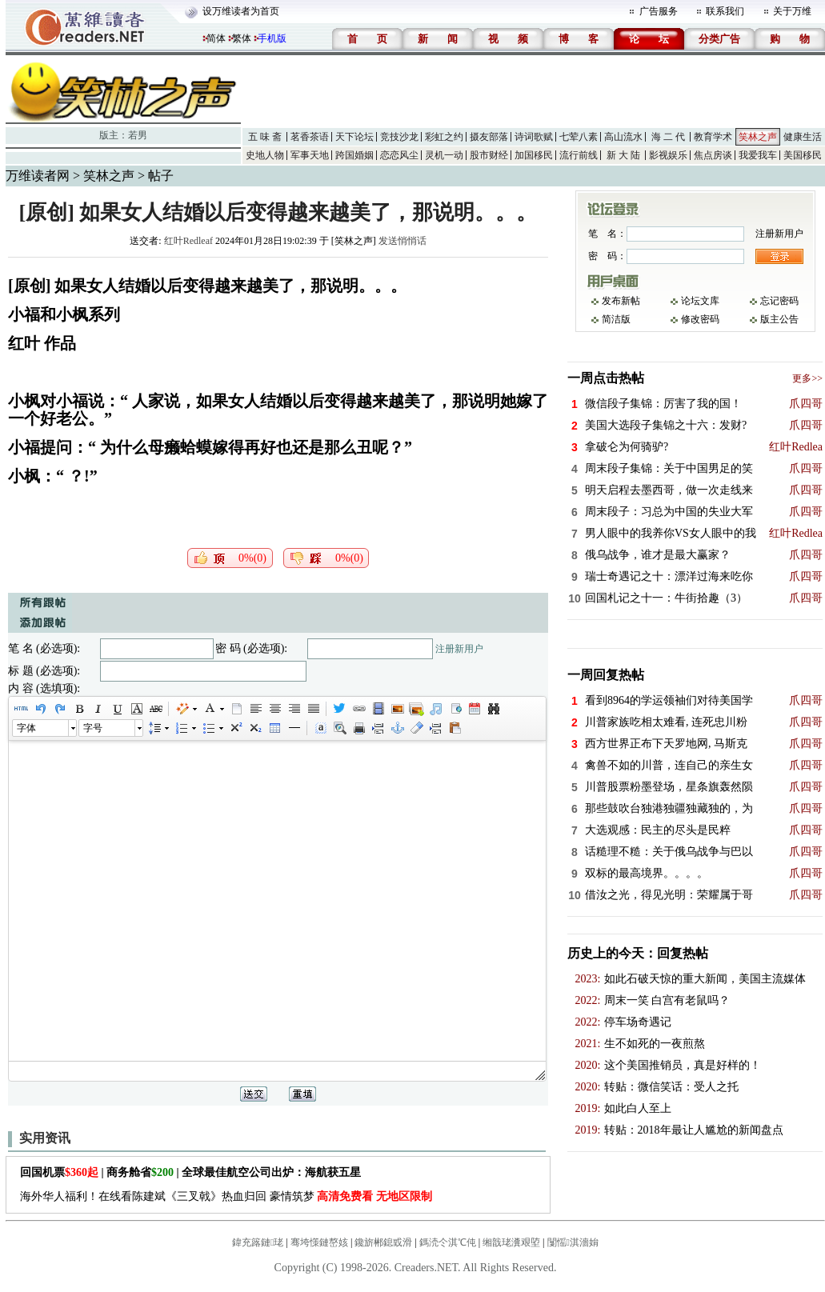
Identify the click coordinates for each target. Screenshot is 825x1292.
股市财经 (489, 155)
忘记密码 (779, 300)
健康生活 (802, 136)
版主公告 (779, 319)
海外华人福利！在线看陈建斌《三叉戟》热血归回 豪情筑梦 (226, 1196)
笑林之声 (758, 136)
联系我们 (725, 11)
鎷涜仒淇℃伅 (447, 1242)
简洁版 (616, 319)
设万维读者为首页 (240, 11)
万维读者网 (38, 175)
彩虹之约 (444, 136)
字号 (92, 728)
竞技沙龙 (399, 136)
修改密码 (700, 319)
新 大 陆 (623, 155)
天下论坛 (354, 136)
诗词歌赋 (534, 136)
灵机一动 (444, 155)
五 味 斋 (265, 136)
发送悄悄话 (402, 240)
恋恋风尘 (399, 155)
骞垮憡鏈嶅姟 (319, 1242)
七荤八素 (578, 136)
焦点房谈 (713, 155)
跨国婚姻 (354, 155)
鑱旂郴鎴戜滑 (383, 1242)
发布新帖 (621, 300)
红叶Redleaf (188, 240)
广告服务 (658, 11)
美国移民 (802, 155)
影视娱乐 (668, 155)
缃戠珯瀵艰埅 (511, 1242)
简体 (216, 38)
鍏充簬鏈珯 (257, 1242)
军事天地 (309, 155)
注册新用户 (459, 648)
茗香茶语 (309, 136)
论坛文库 (700, 300)
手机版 (272, 38)
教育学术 (713, 136)
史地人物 (265, 155)
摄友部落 (489, 136)
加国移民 (534, 155)
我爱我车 (758, 155)
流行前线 (578, 155)
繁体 (241, 38)
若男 (137, 135)
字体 (26, 728)
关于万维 (792, 11)
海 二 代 (668, 136)
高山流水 (623, 136)
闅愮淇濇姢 (573, 1242)
